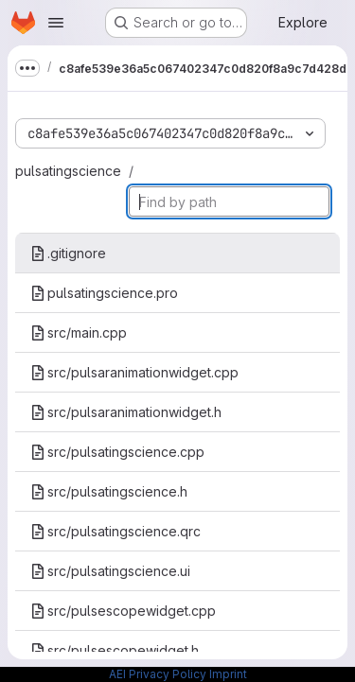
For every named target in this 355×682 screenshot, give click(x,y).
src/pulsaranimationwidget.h (126, 412)
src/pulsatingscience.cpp (117, 452)
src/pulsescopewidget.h (114, 650)
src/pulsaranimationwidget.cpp (134, 372)
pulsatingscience (68, 171)
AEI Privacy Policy (157, 674)
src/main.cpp (78, 332)
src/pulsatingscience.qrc (115, 531)
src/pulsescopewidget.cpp (123, 611)
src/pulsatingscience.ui (110, 571)
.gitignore (68, 253)
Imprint (228, 674)
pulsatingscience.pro (104, 293)
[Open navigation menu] (56, 23)
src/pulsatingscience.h (108, 491)
